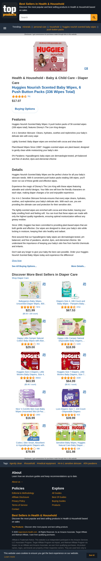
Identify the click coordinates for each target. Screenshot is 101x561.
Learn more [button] (9, 557)
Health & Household (27, 78)
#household (29, 463)
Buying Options (25, 108)
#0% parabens (90, 463)
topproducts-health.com (27, 532)
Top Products (18, 527)
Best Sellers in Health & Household (41, 3)
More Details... (78, 266)
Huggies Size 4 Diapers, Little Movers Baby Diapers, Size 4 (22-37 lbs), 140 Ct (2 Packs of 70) (30, 373)
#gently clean (16, 463)
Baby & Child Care (60, 78)
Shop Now (17, 260)
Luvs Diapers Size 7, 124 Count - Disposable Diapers (70, 410)
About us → (17, 482)
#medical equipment (46, 463)
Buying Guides (59, 501)
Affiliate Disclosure (20, 497)
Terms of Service (20, 505)
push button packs (55, 29)
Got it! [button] (92, 555)
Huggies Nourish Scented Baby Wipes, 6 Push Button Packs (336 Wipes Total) (46, 89)
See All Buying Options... (24, 266)
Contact (15, 509)
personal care (40, 27)
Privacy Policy (18, 501)
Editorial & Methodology (23, 493)
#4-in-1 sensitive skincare (69, 463)
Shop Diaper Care (20, 278)
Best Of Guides (59, 497)
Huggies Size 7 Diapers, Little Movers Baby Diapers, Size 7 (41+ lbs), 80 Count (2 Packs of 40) (70, 373)
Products (56, 505)
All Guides (57, 493)
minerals (27, 27)
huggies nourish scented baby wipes (79, 27)
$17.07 (16, 100)
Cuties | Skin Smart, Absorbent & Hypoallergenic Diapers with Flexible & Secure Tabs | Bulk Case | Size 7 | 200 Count (30, 444)
